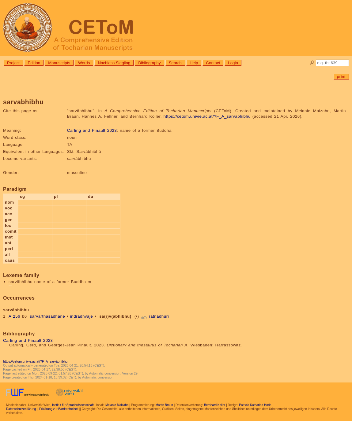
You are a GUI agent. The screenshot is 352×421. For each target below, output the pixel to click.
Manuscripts (59, 63)
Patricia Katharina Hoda (255, 405)
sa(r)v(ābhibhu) (115, 316)
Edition (34, 63)
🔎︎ (312, 63)
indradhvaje (81, 316)
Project (13, 63)
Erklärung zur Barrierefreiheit (58, 409)
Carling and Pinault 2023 (92, 130)
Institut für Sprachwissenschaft (73, 405)
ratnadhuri (159, 316)
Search (175, 63)
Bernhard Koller (214, 405)
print (341, 76)
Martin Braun (164, 405)
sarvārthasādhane (47, 316)
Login (233, 63)
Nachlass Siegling (114, 63)
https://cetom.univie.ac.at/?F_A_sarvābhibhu (207, 116)
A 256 (14, 316)
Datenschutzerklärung (21, 409)
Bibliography (149, 63)
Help (194, 63)
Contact (213, 63)
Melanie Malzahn (117, 405)
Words (84, 63)
